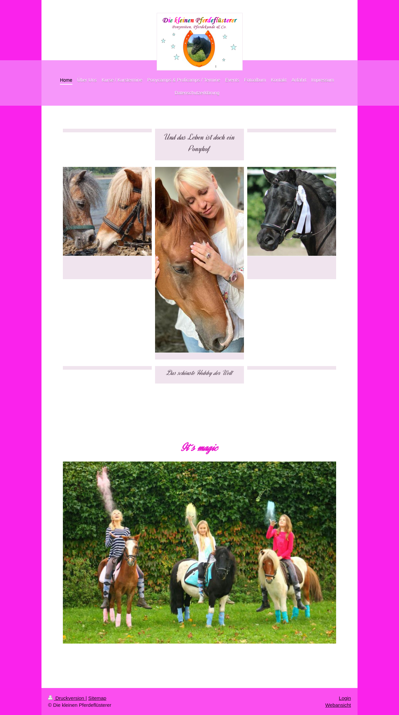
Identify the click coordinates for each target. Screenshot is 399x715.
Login (345, 698)
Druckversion (67, 698)
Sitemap (97, 698)
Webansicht (338, 705)
